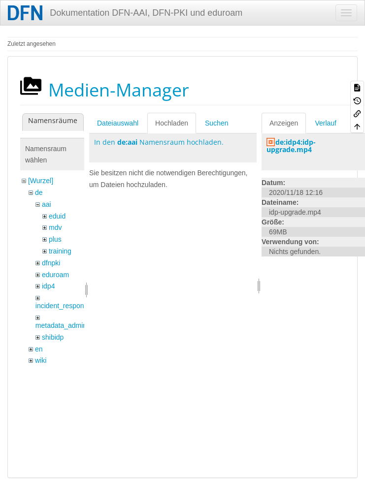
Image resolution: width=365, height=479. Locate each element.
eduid (57, 216)
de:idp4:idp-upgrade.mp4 (291, 145)
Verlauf (325, 123)
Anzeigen (283, 123)
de (39, 192)
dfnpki (51, 263)
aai (46, 204)
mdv (55, 227)
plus (55, 239)
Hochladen (171, 123)
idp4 (48, 286)
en (39, 349)
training (60, 251)
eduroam (55, 275)
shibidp (53, 337)
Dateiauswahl (117, 123)
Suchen (216, 123)
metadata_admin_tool (68, 325)
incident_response (63, 306)
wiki (40, 360)
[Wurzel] (40, 181)
